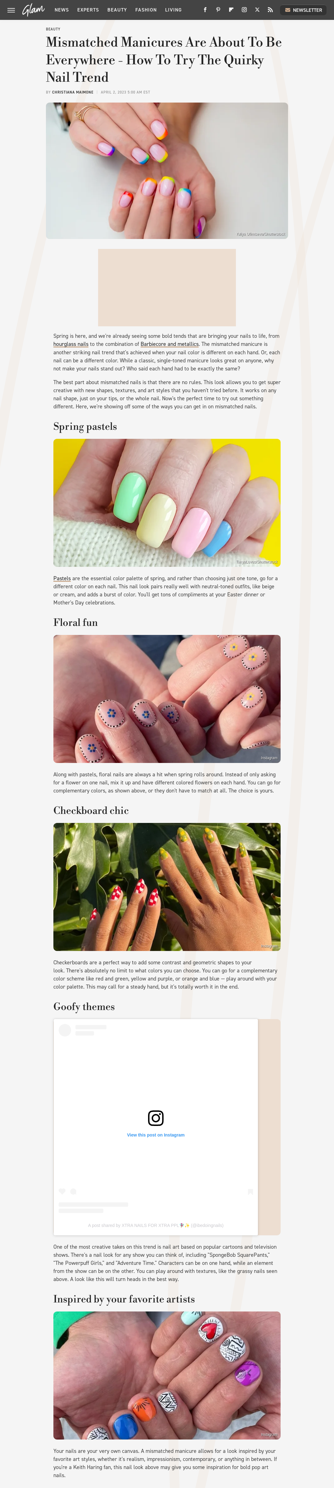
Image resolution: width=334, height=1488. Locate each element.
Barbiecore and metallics (170, 344)
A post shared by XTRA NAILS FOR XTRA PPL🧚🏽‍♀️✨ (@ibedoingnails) (156, 1225)
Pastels (62, 578)
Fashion (146, 10)
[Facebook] (205, 12)
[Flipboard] (231, 12)
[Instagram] (244, 12)
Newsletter (303, 10)
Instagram (269, 758)
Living (173, 10)
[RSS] (270, 12)
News (62, 10)
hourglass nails (70, 344)
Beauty (117, 10)
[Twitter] (257, 12)
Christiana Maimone (72, 92)
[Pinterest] (218, 12)
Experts (88, 10)
